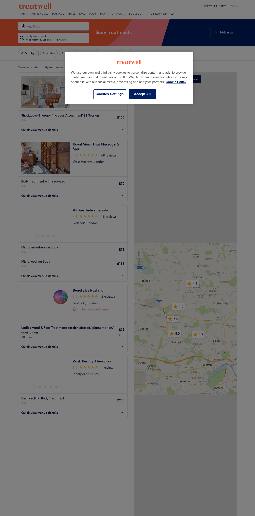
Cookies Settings (110, 94)
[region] (129, 78)
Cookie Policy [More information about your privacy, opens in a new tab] (176, 82)
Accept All (142, 94)
